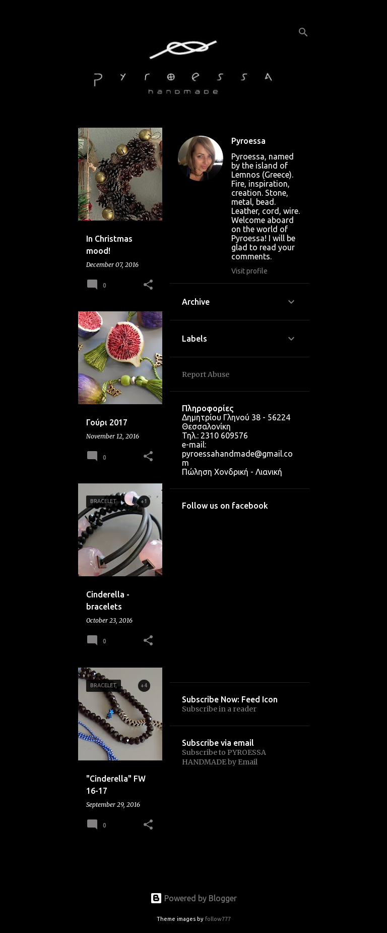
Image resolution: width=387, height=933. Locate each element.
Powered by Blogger (193, 898)
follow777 (218, 919)
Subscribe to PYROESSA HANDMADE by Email (224, 757)
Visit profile (249, 271)
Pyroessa (248, 140)
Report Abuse (205, 374)
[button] (148, 285)
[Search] (303, 32)
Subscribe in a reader (219, 709)
